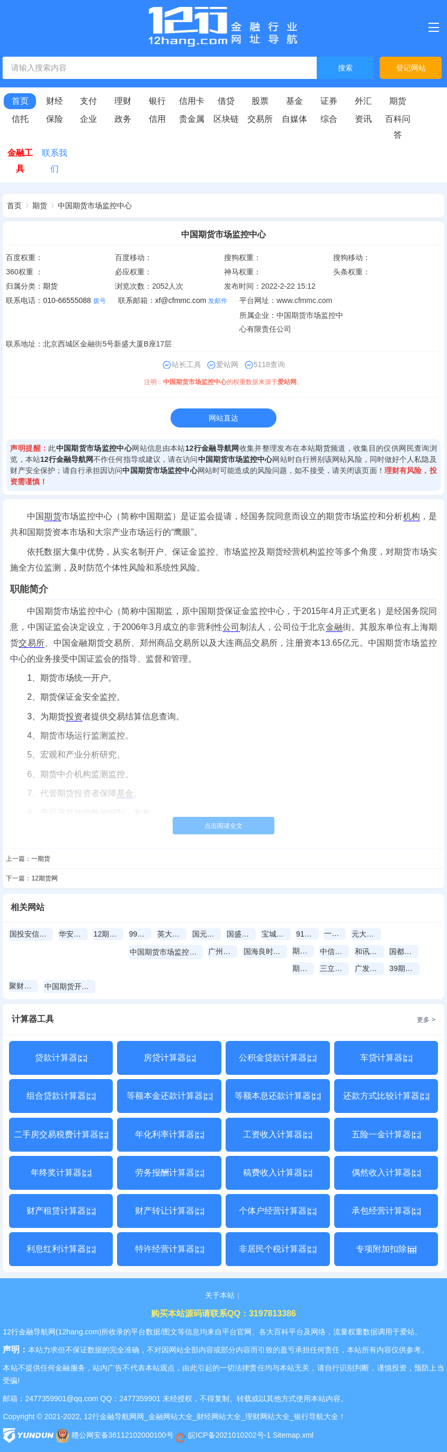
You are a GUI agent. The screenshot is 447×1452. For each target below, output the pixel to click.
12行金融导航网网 (114, 1416)
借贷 (226, 100)
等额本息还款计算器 (277, 1095)
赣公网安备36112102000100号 (115, 1435)
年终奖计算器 (61, 1172)
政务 (122, 118)
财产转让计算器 (169, 1210)
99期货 (140, 934)
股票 (260, 100)
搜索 (345, 68)
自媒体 (294, 118)
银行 (157, 100)
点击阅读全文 (223, 826)
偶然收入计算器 (386, 1172)
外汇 (363, 100)
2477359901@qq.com (61, 1398)
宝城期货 (276, 934)
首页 (20, 100)
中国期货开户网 (69, 986)
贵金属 (191, 118)
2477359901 (139, 1398)
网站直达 (223, 418)
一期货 (40, 858)
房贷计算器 (169, 1057)
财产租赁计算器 (60, 1210)
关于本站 (220, 1295)
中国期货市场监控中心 (95, 205)
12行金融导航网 (212, 448)
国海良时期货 (265, 951)
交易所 (260, 118)
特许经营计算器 (169, 1248)
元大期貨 (366, 934)
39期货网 (404, 968)
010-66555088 (67, 300)
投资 (74, 716)
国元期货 (206, 934)
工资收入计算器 (277, 1134)
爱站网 (287, 382)
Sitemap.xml (293, 1435)
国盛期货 (241, 934)
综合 (328, 118)
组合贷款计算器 (60, 1095)
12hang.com (78, 1332)
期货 (397, 100)
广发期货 (369, 968)
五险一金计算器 (386, 1134)
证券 (328, 100)
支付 (88, 100)
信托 (20, 118)
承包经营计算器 (386, 1210)
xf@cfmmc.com (181, 300)
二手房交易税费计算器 (61, 1134)
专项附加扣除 (386, 1248)
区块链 (226, 118)
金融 (334, 626)
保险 (54, 118)
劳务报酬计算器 (169, 1172)
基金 (294, 100)
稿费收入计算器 (277, 1172)
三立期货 (334, 968)
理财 (122, 100)
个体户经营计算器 (277, 1210)
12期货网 (44, 878)
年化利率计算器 (169, 1134)
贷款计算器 (61, 1057)
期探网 (303, 951)
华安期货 (73, 934)
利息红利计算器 (60, 1248)
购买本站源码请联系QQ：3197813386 (223, 1313)
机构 (411, 516)
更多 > (426, 1019)
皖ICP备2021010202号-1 (223, 1435)
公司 (230, 626)
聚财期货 (23, 986)
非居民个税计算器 (277, 1248)
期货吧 (303, 968)
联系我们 (54, 160)
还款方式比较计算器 (386, 1095)
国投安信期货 (31, 934)
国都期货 (403, 951)
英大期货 (171, 934)
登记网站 (411, 68)
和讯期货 (369, 951)
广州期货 (222, 951)
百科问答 (397, 126)
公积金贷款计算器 (277, 1057)
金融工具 (20, 160)
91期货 (307, 934)
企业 (88, 118)
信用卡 (191, 100)
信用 (157, 118)
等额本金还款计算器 (169, 1095)
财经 (54, 100)
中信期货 (334, 951)
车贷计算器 (386, 1057)
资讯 (363, 118)
